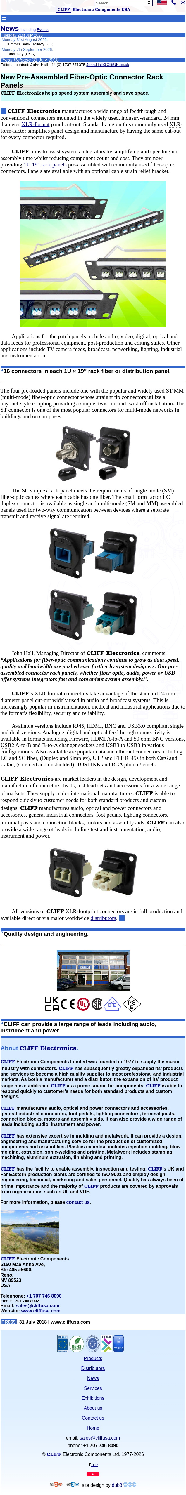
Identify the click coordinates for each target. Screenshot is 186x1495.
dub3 (124, 1485)
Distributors (93, 1368)
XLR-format (36, 124)
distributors (103, 918)
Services (93, 1388)
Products (93, 1358)
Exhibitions (93, 1398)
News (93, 1378)
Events (43, 29)
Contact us (93, 1418)
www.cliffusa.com (41, 1310)
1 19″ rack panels (45, 165)
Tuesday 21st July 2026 (22, 35)
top (93, 1464)
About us (93, 1408)
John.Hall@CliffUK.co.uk (107, 64)
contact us (78, 1202)
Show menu (4, 18)
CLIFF (64, 9)
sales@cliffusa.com (37, 1305)
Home (93, 1427)
